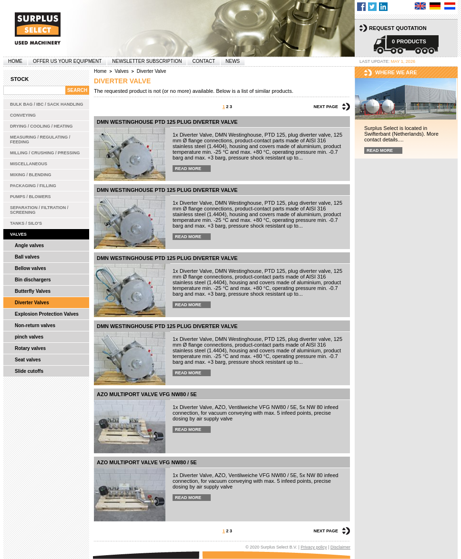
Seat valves (28, 359)
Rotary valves (30, 348)
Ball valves (27, 257)
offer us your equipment (67, 61)
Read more (188, 168)
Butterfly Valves (33, 291)
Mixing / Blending (30, 174)
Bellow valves (30, 268)
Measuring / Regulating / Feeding (40, 139)
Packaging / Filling (33, 185)
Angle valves (29, 245)
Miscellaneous (28, 163)
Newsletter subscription (147, 61)
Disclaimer (340, 547)
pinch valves (29, 336)
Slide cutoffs (29, 371)
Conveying (23, 115)
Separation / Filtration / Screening (39, 210)
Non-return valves (35, 325)
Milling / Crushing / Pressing (45, 152)
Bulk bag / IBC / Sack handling (46, 104)
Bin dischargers (33, 279)
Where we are (396, 72)
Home (15, 61)
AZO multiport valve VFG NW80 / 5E (147, 394)
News (232, 61)
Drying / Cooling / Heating (41, 126)
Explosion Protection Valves (47, 314)
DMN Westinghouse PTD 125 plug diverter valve (167, 122)
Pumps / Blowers (30, 196)
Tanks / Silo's (26, 223)
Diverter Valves (32, 302)
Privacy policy (314, 547)
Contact (203, 61)
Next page (326, 106)
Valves (18, 234)
